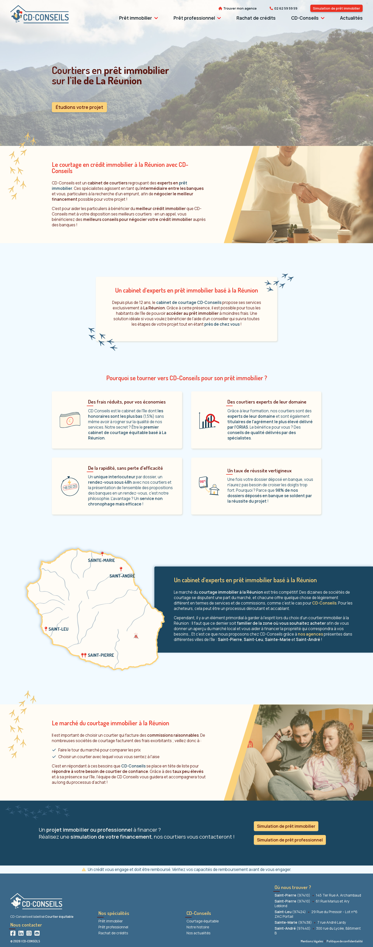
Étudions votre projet (79, 107)
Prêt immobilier (135, 18)
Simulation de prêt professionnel (290, 840)
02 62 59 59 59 (285, 8)
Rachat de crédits (256, 18)
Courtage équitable (203, 921)
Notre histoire (198, 927)
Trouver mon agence (240, 8)
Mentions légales (312, 941)
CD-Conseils (305, 18)
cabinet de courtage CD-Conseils (188, 302)
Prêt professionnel (194, 18)
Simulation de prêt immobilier (336, 8)
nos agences (310, 634)
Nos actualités (198, 933)
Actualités (351, 18)
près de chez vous (222, 324)
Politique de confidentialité (345, 941)
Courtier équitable (59, 916)
